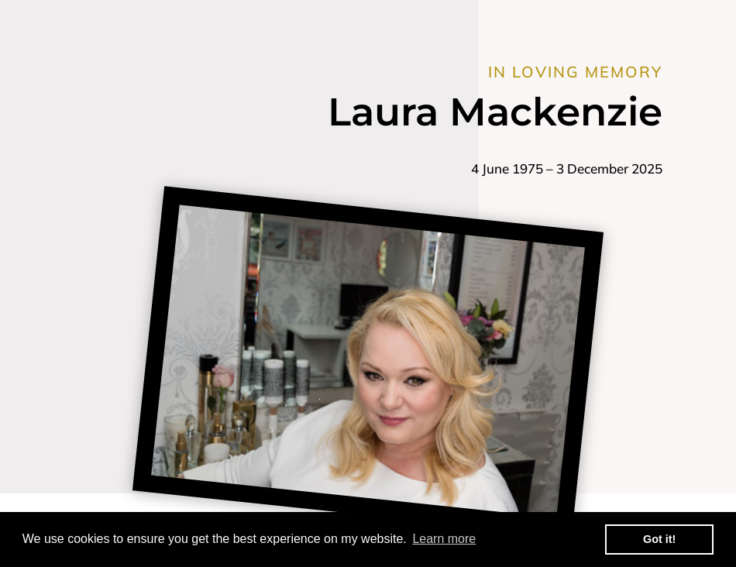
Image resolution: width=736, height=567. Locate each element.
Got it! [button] (659, 539)
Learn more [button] (444, 538)
